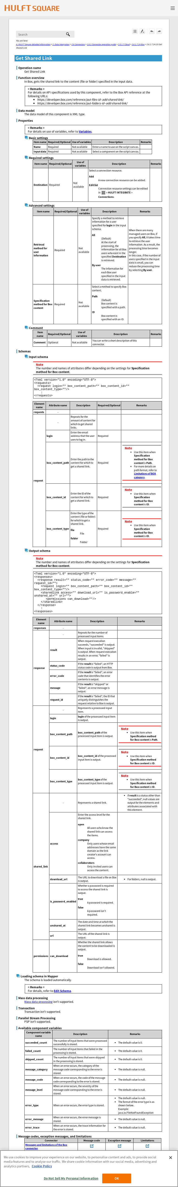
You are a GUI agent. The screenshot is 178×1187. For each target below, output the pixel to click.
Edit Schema (62, 991)
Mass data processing (38, 1002)
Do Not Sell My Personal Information (71, 1178)
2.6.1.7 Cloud (124, 44)
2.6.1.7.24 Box (138, 44)
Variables (85, 131)
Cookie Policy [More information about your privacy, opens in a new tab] (42, 1166)
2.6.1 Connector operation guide (101, 44)
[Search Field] (45, 34)
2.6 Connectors (78, 44)
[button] (67, 34)
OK (116, 1178)
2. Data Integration (60, 44)
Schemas (24, 351)
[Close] (170, 1158)
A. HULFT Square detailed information (33, 44)
